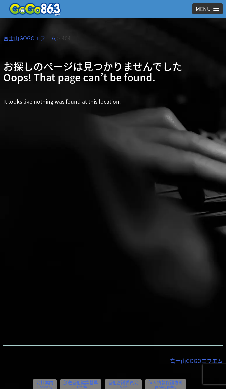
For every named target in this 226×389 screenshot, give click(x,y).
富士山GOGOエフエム (29, 38)
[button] (207, 8)
